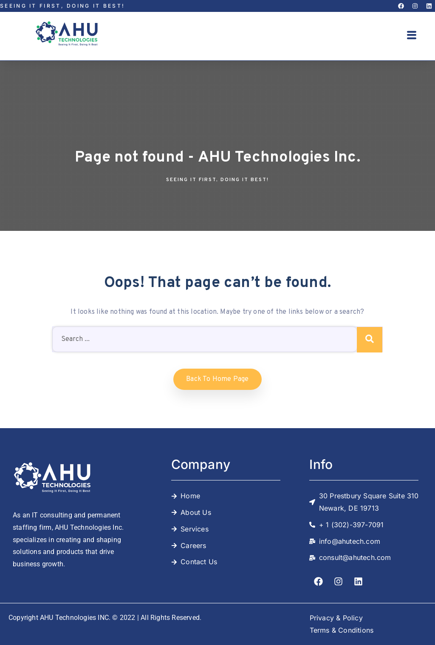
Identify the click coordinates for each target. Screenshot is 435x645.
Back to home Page (217, 379)
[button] (412, 36)
